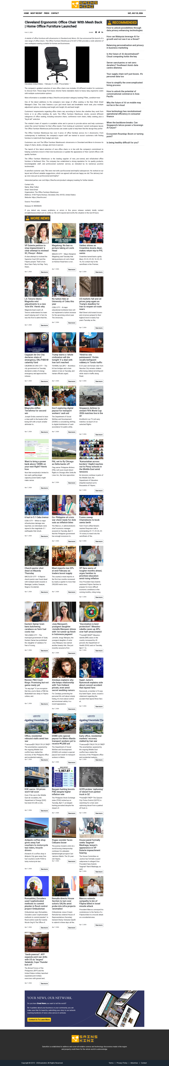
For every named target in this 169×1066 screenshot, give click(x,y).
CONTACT (55, 13)
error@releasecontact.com (35, 213)
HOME (26, 13)
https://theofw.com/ (39, 197)
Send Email (34, 190)
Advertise (134, 1063)
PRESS (46, 13)
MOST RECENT (36, 13)
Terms (111, 1063)
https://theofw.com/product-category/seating (62, 180)
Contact (144, 1063)
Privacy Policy (122, 1063)
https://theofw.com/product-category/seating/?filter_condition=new (74, 98)
